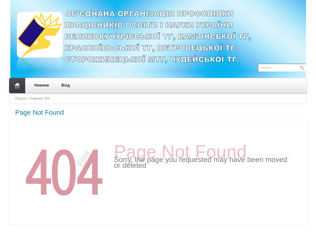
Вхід (65, 85)
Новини (41, 85)
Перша (20, 98)
